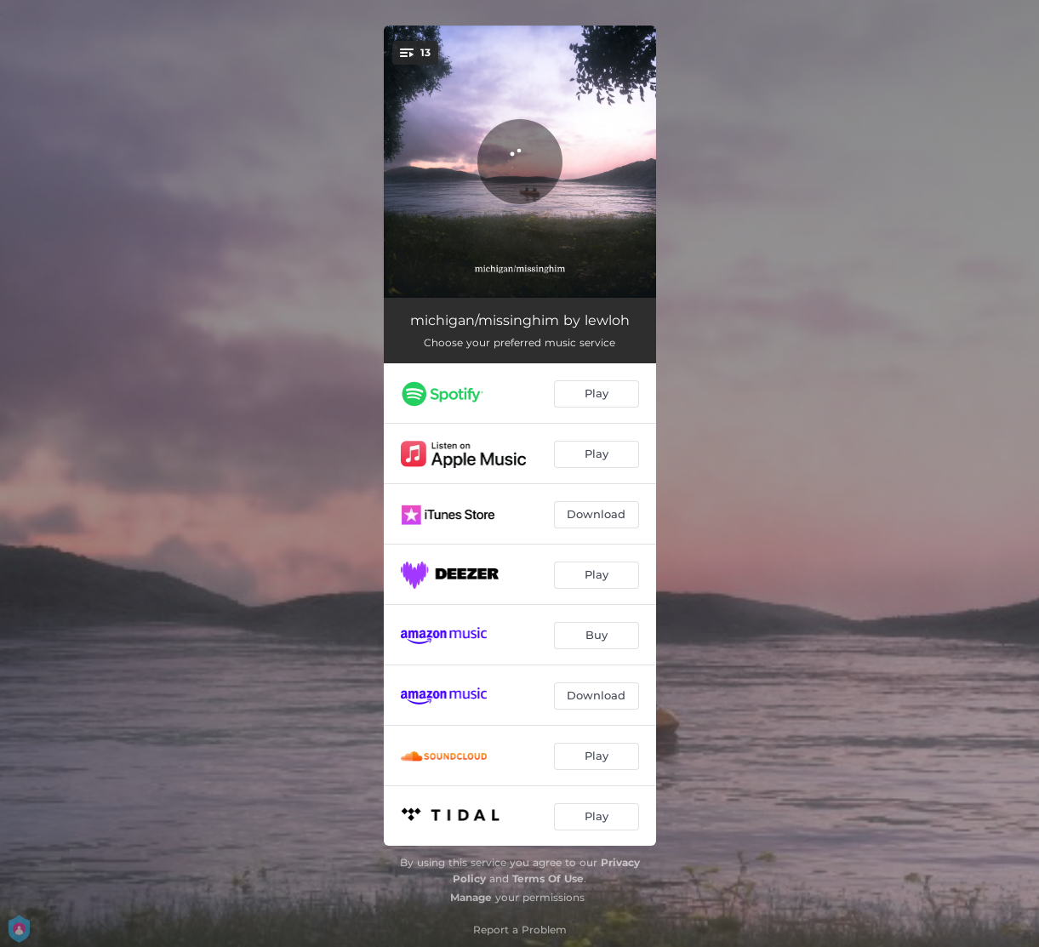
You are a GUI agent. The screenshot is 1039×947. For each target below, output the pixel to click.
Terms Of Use (548, 878)
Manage (471, 897)
